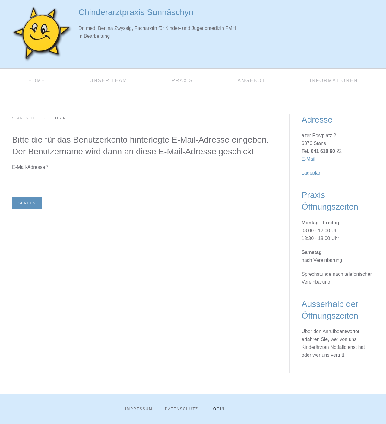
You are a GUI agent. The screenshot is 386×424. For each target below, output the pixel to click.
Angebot (251, 80)
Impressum (139, 409)
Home (36, 80)
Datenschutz (181, 409)
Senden (27, 203)
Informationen (334, 80)
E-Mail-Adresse (30, 167)
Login (217, 409)
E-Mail (308, 159)
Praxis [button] (182, 80)
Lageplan (311, 172)
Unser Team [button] (108, 80)
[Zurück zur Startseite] (42, 34)
